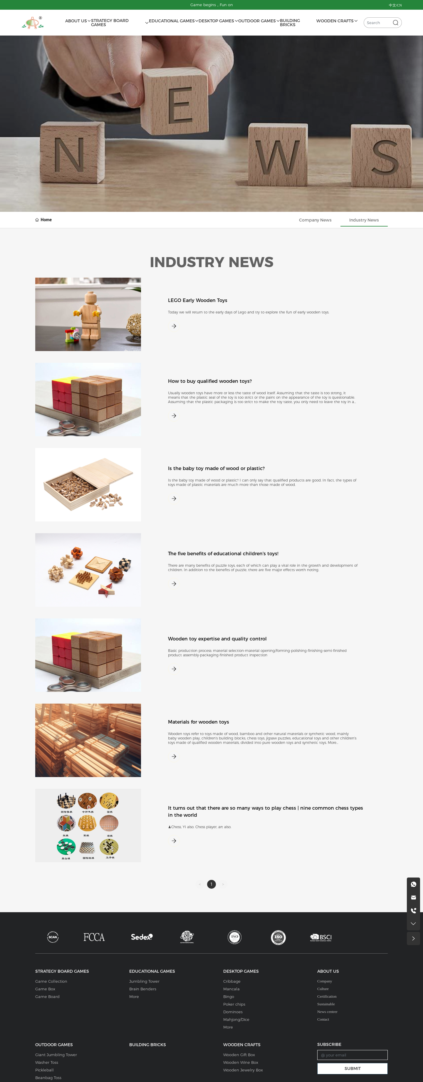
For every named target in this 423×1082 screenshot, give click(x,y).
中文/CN (395, 5)
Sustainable (326, 1004)
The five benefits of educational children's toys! (223, 553)
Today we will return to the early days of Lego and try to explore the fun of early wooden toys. (248, 312)
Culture (323, 989)
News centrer (327, 1011)
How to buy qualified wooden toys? (210, 381)
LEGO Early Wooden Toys (197, 300)
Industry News (364, 220)
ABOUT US (328, 971)
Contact (323, 1019)
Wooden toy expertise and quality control (217, 639)
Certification (327, 996)
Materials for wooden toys (198, 722)
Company (324, 981)
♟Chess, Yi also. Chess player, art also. (199, 827)
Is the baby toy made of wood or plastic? (216, 468)
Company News (315, 220)
